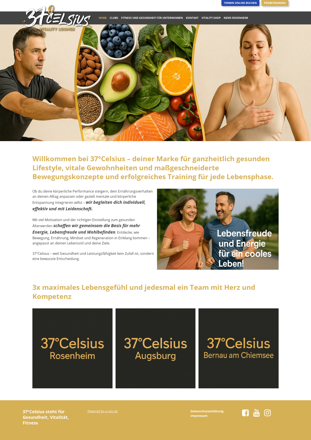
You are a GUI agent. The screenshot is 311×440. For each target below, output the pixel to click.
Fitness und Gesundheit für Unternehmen (152, 18)
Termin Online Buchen (240, 3)
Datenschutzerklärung (207, 411)
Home (103, 18)
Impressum (199, 416)
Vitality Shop (211, 18)
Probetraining (275, 3)
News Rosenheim (236, 18)
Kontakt (192, 18)
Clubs (114, 18)
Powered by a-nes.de (102, 411)
